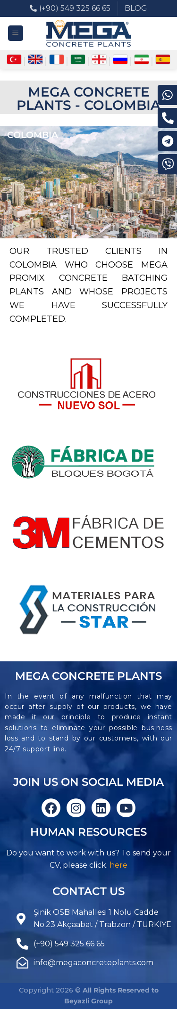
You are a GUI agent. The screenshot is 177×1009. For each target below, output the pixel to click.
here (118, 865)
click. (98, 865)
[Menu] (16, 33)
